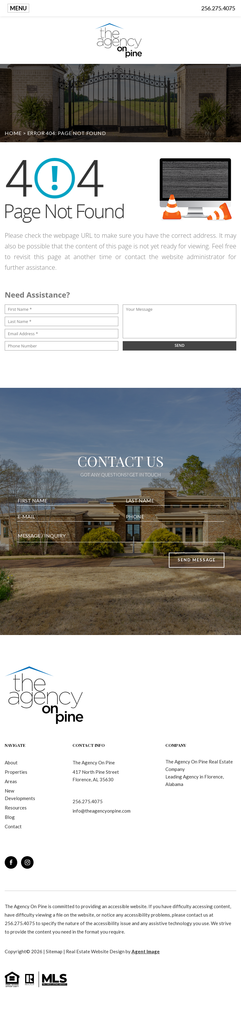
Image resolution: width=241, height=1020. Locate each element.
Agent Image (145, 951)
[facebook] (11, 862)
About (11, 762)
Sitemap (54, 951)
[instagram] (27, 862)
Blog (10, 817)
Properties (16, 772)
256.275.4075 (218, 8)
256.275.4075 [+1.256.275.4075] (87, 801)
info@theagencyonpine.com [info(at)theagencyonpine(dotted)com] (101, 811)
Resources (16, 807)
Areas (11, 781)
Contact (13, 826)
